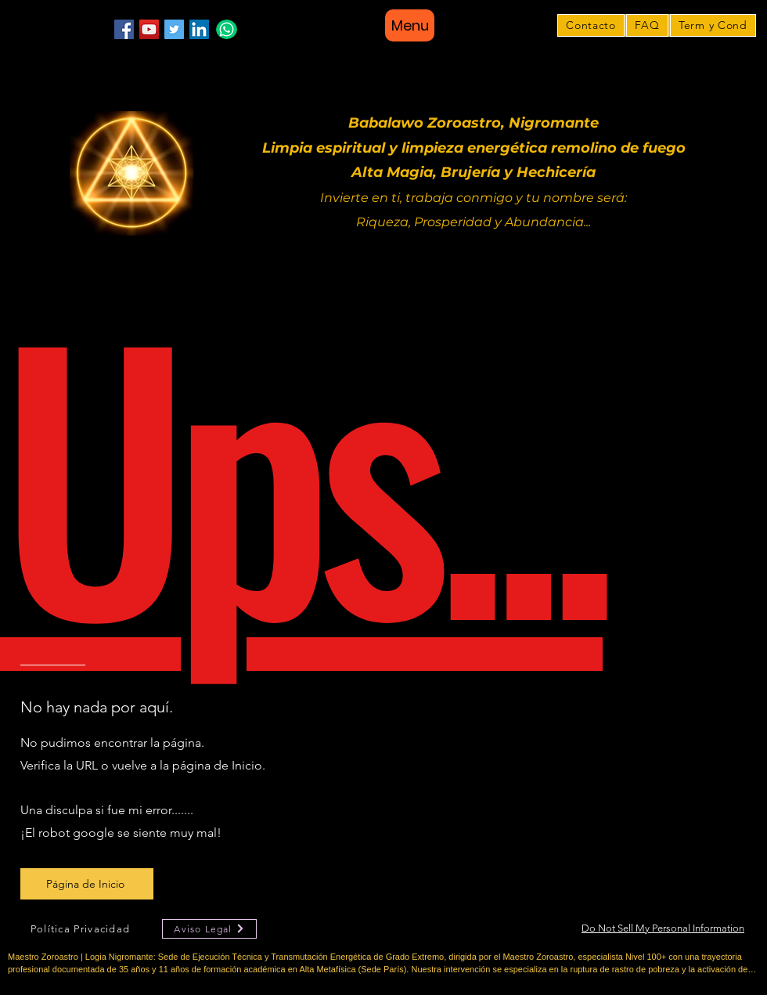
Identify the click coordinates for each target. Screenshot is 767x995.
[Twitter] (174, 29)
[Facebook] (124, 29)
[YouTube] (149, 29)
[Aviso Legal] (209, 929)
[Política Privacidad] (81, 929)
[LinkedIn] (199, 29)
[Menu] (409, 25)
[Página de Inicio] (86, 883)
